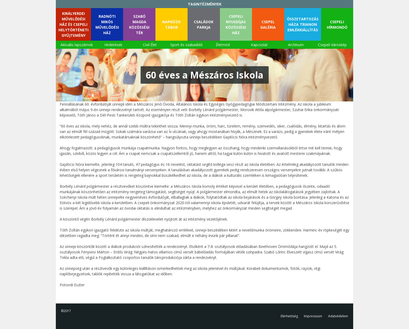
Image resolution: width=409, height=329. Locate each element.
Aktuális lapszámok (77, 44)
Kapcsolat (259, 44)
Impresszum (313, 316)
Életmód (223, 44)
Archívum (296, 44)
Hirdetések (113, 44)
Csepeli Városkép (332, 44)
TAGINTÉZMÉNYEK (204, 4)
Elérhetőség (289, 316)
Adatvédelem (338, 316)
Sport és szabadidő (186, 44)
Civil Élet (150, 44)
